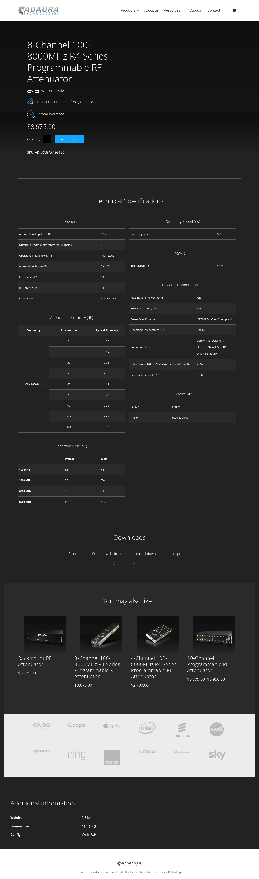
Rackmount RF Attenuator (35, 661)
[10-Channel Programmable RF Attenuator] (214, 622)
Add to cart (69, 139)
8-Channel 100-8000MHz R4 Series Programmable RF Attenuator (97, 667)
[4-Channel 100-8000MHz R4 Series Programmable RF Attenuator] (158, 622)
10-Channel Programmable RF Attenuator (208, 664)
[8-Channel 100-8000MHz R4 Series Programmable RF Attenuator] (101, 622)
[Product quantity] (47, 139)
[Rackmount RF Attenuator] (45, 622)
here (122, 554)
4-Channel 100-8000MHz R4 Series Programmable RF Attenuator (154, 667)
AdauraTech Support (129, 563)
